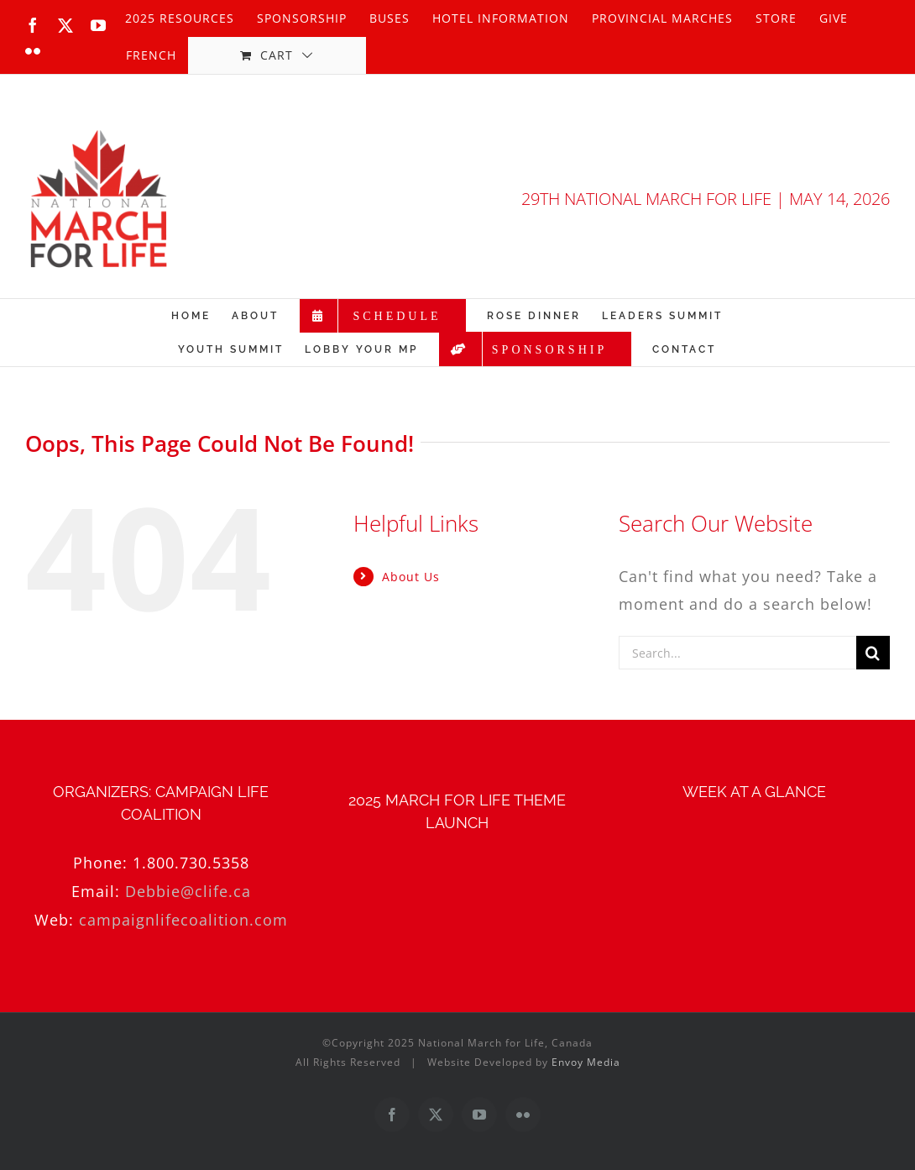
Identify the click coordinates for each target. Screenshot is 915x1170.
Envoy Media (586, 1062)
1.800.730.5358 (191, 863)
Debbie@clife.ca (188, 891)
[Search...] (737, 652)
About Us (411, 577)
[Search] (873, 652)
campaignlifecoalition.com (183, 920)
